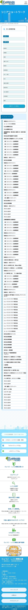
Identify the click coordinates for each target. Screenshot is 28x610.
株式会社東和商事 (8, 160)
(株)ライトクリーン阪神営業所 (10, 173)
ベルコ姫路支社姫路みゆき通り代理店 (12, 362)
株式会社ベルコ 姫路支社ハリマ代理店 (12, 356)
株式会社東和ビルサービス (9, 200)
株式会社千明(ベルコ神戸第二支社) (11, 370)
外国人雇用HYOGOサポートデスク (14, 520)
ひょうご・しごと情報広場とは (14, 467)
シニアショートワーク (13, 23)
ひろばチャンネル (14, 533)
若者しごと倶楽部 (14, 509)
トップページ (3, 23)
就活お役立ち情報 (14, 497)
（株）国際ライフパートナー (10, 198)
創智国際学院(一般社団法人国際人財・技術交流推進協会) (15, 132)
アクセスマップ (14, 601)
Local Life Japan (7, 391)
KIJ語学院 (6, 365)
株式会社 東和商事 (8, 350)
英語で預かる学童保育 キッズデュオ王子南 (13, 138)
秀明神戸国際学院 (8, 367)
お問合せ (14, 595)
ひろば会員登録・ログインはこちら (14, 434)
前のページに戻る (14, 106)
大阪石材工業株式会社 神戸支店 (11, 260)
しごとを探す (14, 486)
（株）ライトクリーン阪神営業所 (11, 141)
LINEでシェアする (14, 451)
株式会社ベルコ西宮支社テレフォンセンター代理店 (15, 373)
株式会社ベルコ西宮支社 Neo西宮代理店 (12, 359)
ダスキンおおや (7, 208)
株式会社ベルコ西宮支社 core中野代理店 (13, 268)
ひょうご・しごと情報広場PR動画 (14, 542)
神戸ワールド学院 (8, 389)
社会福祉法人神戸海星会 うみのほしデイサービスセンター (14, 295)
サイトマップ (14, 590)
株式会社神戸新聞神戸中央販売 (10, 136)
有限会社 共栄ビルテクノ (9, 157)
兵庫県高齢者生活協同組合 (9, 219)
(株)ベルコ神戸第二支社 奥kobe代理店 (12, 265)
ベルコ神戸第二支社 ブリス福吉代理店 (13, 273)
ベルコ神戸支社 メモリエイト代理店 (12, 378)
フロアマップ (14, 475)
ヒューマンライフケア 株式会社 (11, 299)
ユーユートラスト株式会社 (9, 124)
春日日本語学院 (7, 375)
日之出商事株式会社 (8, 126)
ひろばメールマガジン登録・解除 (15, 440)
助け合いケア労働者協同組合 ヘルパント (15, 353)
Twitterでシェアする (14, 445)
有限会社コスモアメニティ (9, 121)
